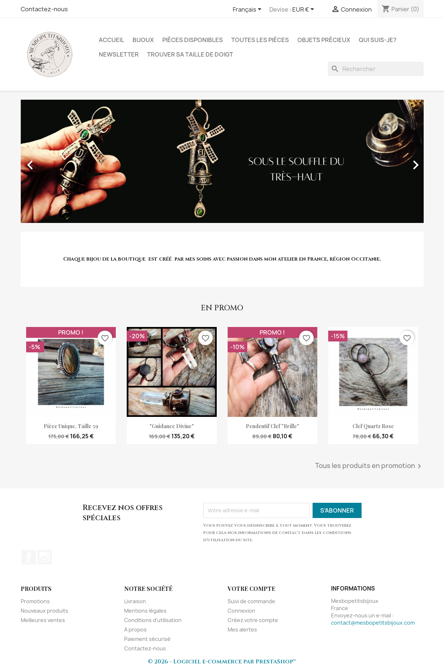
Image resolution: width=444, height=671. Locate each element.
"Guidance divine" (172, 426)
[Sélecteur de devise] (304, 9)
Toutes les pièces (260, 40)
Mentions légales (145, 610)
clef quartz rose (373, 426)
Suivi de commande (251, 601)
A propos (135, 629)
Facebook (28, 557)
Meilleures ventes (43, 620)
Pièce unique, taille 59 (71, 426)
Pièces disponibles (192, 40)
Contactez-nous (44, 9)
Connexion (241, 610)
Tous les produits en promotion (369, 466)
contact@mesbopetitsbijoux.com (373, 622)
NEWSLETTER (119, 54)
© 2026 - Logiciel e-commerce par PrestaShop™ (222, 662)
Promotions (35, 601)
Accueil (111, 40)
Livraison (135, 601)
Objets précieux (323, 40)
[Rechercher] (376, 69)
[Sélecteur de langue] (248, 9)
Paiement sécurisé (147, 638)
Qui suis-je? (377, 40)
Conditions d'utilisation (153, 620)
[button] (51, 161)
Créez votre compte (253, 620)
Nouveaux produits (44, 610)
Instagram (44, 557)
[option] (222, 161)
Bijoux (143, 40)
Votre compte (251, 588)
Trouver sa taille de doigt (190, 54)
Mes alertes (242, 629)
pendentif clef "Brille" (272, 426)
